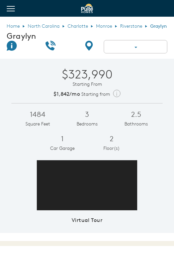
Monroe (104, 26)
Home (13, 26)
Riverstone (131, 26)
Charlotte (78, 26)
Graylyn (21, 35)
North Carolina (44, 26)
